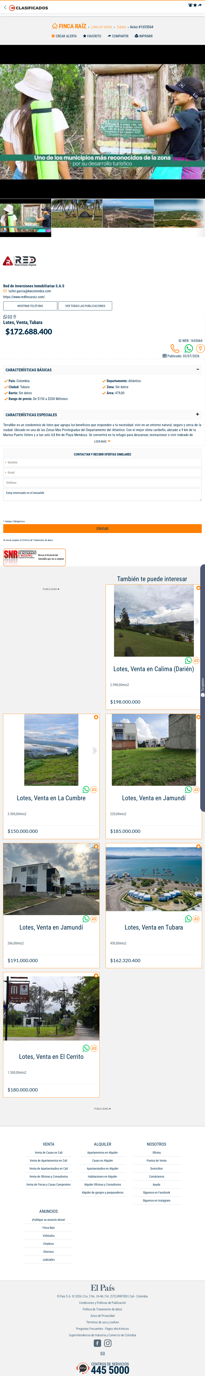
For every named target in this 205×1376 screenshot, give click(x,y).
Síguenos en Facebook (156, 1192)
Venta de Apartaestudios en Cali (48, 1168)
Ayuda (156, 1184)
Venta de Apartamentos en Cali (48, 1160)
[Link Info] (154, 683)
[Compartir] (200, 5)
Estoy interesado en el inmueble (102, 494)
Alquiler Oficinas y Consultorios (102, 1184)
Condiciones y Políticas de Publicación (102, 1303)
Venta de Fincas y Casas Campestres (48, 1184)
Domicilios (156, 1168)
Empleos (48, 1243)
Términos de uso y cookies (102, 1322)
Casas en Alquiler (102, 1160)
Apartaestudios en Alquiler (102, 1168)
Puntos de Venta (157, 1160)
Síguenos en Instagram (156, 1200)
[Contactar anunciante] (196, 662)
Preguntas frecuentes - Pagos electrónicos (102, 1329)
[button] (102, 370)
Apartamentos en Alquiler (102, 1152)
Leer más (100, 441)
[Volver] (6, 7)
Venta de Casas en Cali (48, 1152)
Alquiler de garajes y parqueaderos (102, 1192)
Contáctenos (156, 1176)
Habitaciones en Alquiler (102, 1176)
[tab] (102, 370)
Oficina (157, 1152)
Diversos (48, 1251)
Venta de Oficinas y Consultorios (48, 1176)
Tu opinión (202, 687)
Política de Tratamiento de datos (37, 540)
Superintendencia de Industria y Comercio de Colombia (102, 1335)
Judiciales (49, 1259)
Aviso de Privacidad (102, 1316)
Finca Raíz (49, 1227)
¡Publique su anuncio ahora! (48, 1219)
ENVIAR (102, 528)
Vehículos (48, 1235)
